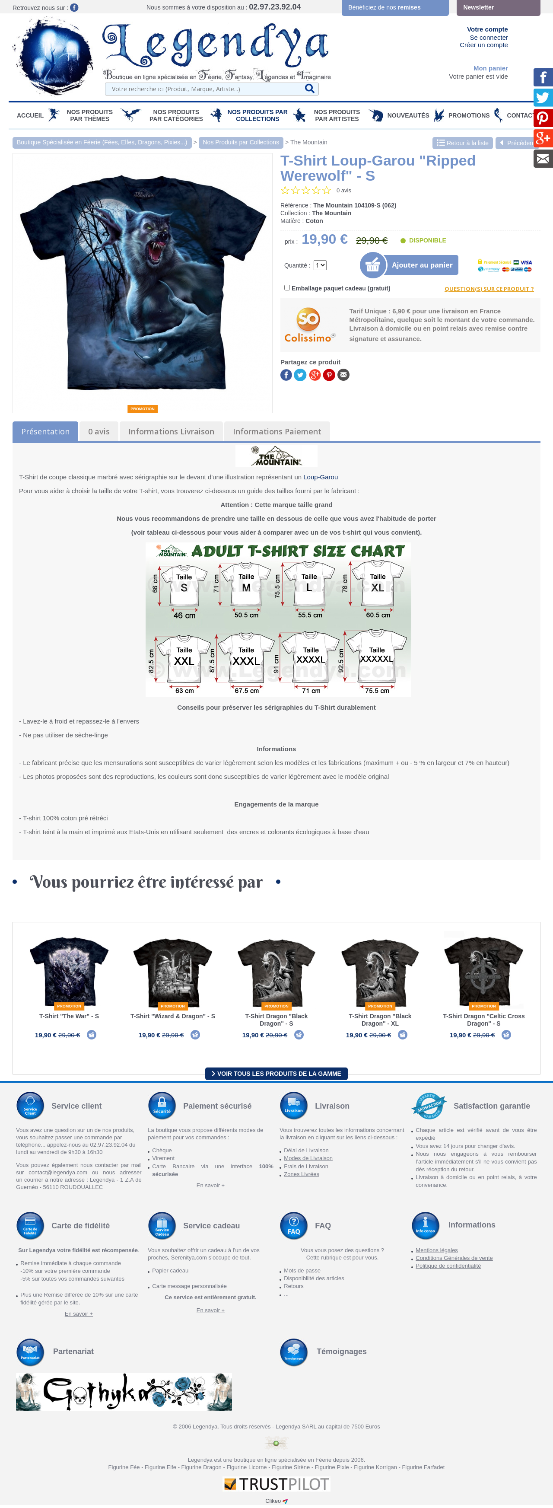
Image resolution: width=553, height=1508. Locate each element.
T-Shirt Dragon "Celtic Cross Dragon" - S (483, 1020)
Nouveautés (408, 115)
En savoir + (211, 1188)
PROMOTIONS (469, 115)
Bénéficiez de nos (384, 7)
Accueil (30, 115)
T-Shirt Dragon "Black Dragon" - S (276, 1020)
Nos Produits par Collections (258, 115)
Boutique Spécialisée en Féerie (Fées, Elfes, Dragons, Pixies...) (102, 142)
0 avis (99, 431)
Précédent (517, 143)
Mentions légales (437, 1253)
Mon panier (491, 68)
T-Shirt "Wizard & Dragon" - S (172, 1016)
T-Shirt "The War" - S (69, 1016)
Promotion (142, 409)
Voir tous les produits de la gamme (276, 1076)
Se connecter (489, 37)
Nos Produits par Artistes (337, 115)
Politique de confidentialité (448, 1269)
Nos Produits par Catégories (176, 115)
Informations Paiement (277, 431)
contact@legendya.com (58, 1175)
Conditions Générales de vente (454, 1261)
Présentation (45, 431)
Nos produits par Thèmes (90, 115)
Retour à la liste (463, 143)
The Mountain (308, 142)
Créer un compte (484, 44)
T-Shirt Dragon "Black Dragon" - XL (380, 1020)
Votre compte (487, 29)
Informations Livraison (171, 431)
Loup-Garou (320, 477)
